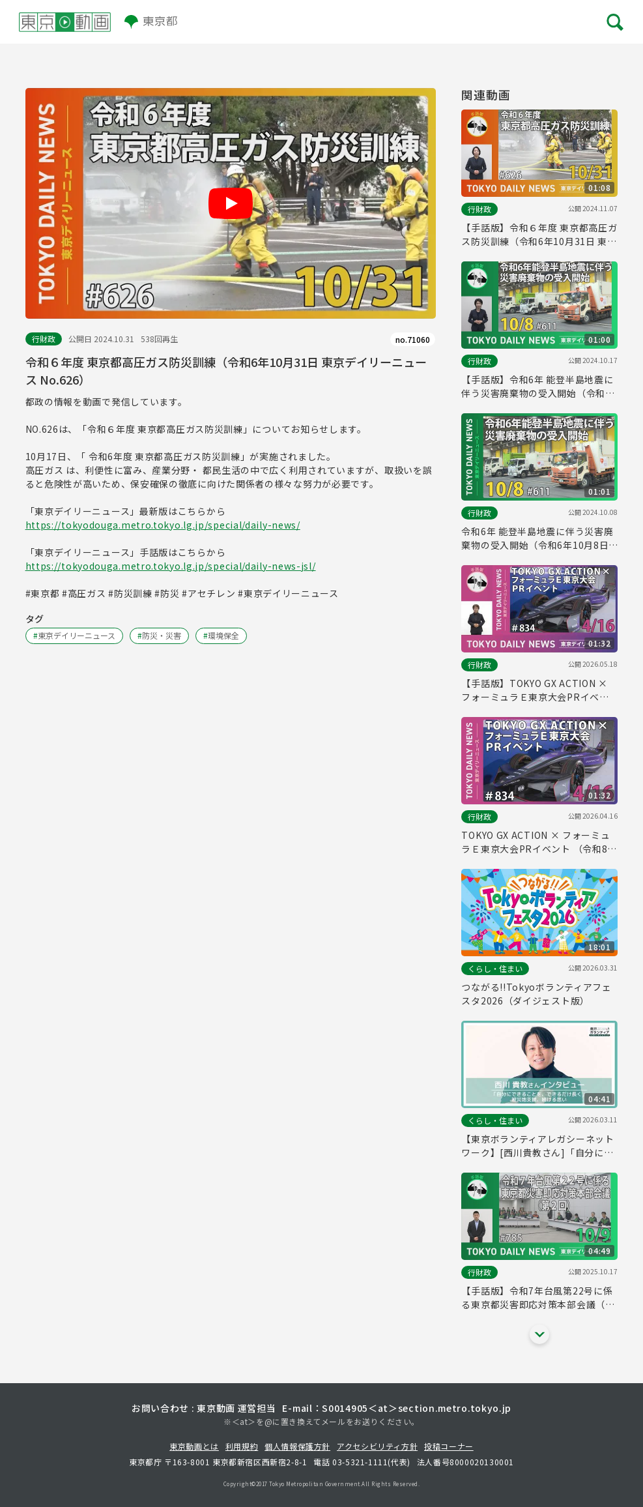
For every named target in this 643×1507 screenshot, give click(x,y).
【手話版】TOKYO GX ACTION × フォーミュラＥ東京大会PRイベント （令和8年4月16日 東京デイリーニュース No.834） (537, 690)
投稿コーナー (449, 1446)
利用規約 (241, 1446)
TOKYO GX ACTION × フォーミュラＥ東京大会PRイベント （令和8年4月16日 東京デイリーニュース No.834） (539, 842)
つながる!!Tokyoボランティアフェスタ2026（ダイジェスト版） (536, 993)
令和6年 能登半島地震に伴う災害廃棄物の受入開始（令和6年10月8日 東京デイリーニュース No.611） (537, 538)
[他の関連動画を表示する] (539, 1334)
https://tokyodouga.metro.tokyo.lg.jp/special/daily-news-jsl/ (170, 565)
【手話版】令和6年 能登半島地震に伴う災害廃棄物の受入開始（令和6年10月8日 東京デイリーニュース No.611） (537, 386)
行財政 (43, 338)
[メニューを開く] (614, 22)
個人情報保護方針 (297, 1446)
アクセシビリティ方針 (377, 1446)
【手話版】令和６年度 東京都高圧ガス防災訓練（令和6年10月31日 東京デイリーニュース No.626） (539, 234)
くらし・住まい (495, 968)
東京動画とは (194, 1446)
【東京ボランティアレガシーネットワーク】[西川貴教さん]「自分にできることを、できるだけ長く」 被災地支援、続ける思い (539, 1146)
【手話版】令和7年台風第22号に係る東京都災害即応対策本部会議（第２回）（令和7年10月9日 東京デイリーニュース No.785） (538, 1297)
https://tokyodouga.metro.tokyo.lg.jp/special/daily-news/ (162, 524)
